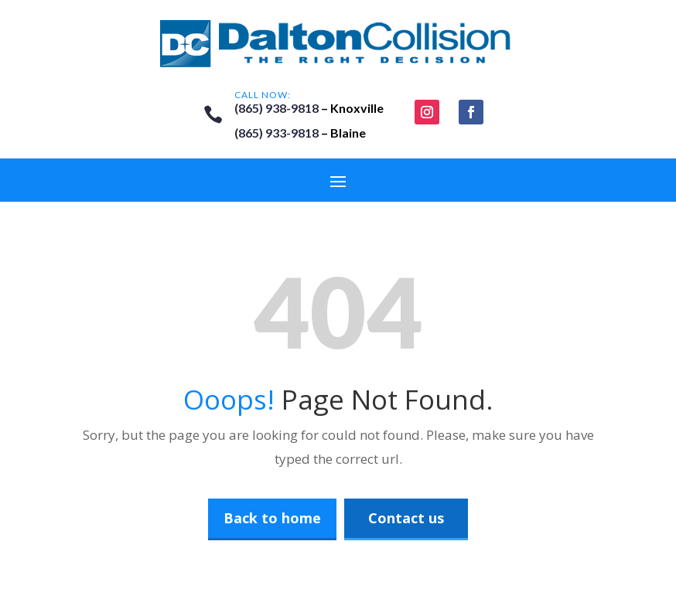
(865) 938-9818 (276, 107)
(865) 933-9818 (276, 132)
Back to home (272, 518)
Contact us (406, 518)
